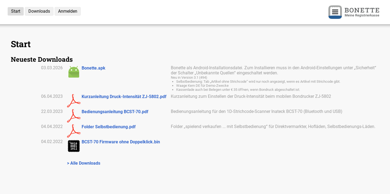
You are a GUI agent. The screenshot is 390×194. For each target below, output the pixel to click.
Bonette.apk (93, 68)
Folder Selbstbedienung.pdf (109, 126)
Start (15, 11)
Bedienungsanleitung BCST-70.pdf (115, 111)
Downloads (39, 11)
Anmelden (67, 11)
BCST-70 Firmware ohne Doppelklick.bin (121, 141)
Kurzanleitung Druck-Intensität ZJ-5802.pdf (124, 96)
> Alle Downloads (83, 163)
